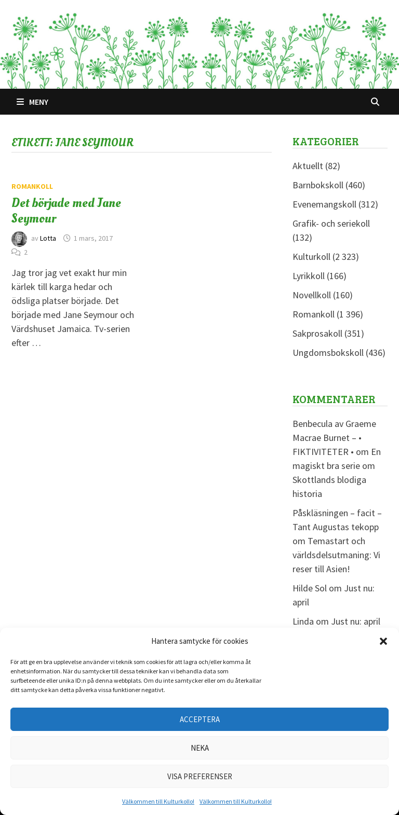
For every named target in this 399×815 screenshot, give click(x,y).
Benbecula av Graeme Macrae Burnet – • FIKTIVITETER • (334, 438)
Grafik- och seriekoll (331, 223)
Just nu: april (355, 621)
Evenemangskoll (324, 204)
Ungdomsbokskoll (328, 352)
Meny (32, 101)
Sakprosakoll (317, 333)
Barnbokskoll (317, 185)
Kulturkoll (311, 257)
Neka (200, 748)
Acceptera (200, 719)
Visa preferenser (199, 776)
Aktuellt (307, 166)
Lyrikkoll (308, 276)
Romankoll (32, 186)
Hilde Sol (309, 588)
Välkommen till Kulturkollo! (158, 801)
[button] (383, 641)
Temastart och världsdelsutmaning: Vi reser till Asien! (336, 555)
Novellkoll (311, 295)
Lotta (48, 238)
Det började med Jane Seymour (66, 210)
